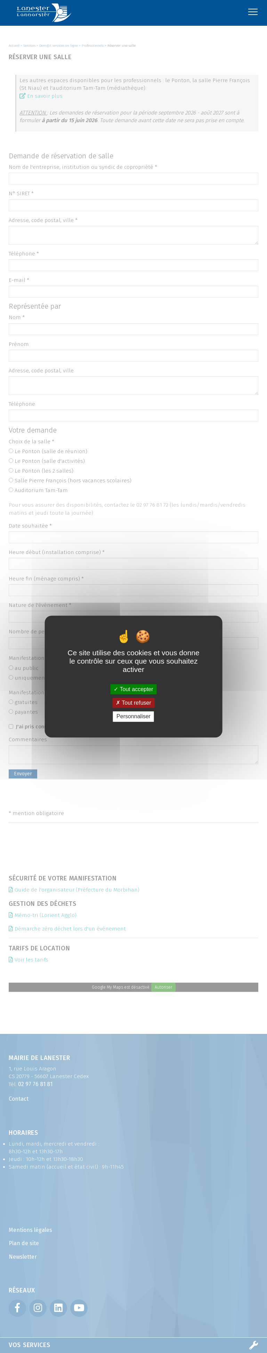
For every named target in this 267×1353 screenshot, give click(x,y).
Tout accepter (133, 689)
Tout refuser (133, 703)
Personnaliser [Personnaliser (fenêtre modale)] (133, 717)
